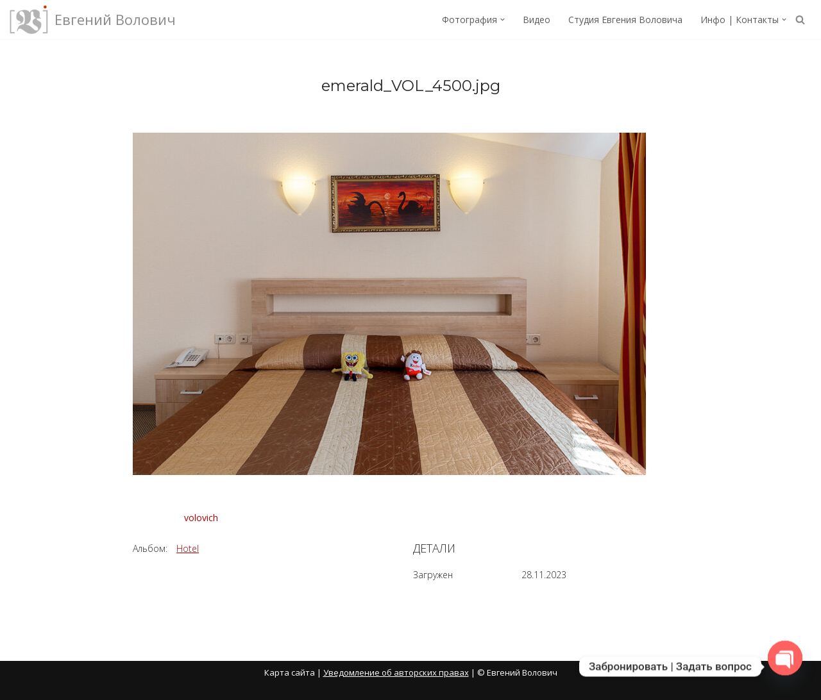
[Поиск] (800, 19)
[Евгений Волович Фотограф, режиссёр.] (93, 19)
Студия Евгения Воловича (625, 19)
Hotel (187, 548)
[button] (502, 19)
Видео (536, 19)
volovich (201, 518)
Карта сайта (289, 672)
